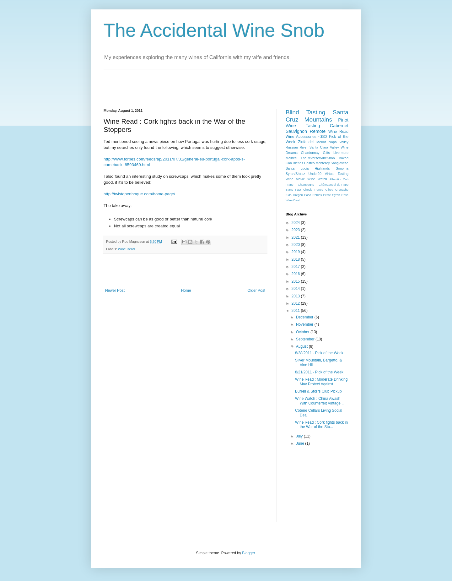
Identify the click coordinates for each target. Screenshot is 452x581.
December (305, 317)
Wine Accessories (301, 136)
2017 (296, 266)
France (318, 189)
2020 (296, 244)
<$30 (322, 136)
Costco (309, 163)
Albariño (335, 179)
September (305, 339)
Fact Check (303, 189)
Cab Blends (294, 163)
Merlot (321, 142)
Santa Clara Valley (324, 147)
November (305, 324)
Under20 (315, 174)
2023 (296, 230)
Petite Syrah (331, 195)
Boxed (343, 158)
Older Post (256, 290)
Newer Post (115, 290)
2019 (296, 252)
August (302, 346)
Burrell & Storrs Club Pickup (318, 391)
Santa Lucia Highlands (308, 168)
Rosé (345, 195)
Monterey (323, 163)
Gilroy (329, 189)
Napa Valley (338, 142)
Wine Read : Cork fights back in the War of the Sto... (321, 424)
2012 (296, 303)
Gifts (326, 153)
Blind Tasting (305, 112)
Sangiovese (339, 163)
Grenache (341, 189)
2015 (296, 281)
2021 (296, 237)
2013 (296, 296)
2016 (296, 274)
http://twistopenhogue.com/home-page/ (139, 194)
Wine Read (126, 249)
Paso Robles (313, 195)
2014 (296, 288)
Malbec (291, 158)
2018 (296, 259)
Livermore (340, 153)
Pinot (343, 119)
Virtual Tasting (336, 174)
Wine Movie (295, 179)
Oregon (298, 195)
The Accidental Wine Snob (214, 30)
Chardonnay (310, 153)
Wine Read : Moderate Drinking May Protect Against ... (321, 381)
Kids (289, 195)
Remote (318, 131)
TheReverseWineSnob (318, 158)
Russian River (297, 147)
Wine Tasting (303, 125)
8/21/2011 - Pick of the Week (319, 372)
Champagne (306, 184)
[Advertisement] (218, 83)
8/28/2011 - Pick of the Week (319, 353)
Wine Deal (292, 200)
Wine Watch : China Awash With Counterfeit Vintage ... (320, 400)
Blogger (248, 553)
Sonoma (342, 168)
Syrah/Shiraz (295, 174)
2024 (296, 222)
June (300, 443)
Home (186, 290)
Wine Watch (317, 179)
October (303, 332)
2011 (296, 310)
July (300, 436)
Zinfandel (306, 142)
